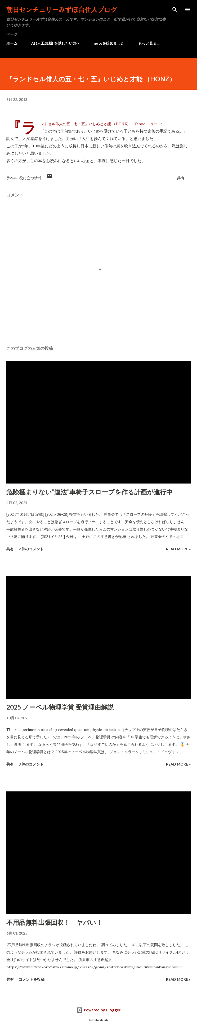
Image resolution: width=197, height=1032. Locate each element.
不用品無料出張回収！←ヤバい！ (54, 922)
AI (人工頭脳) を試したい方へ (55, 43)
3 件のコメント (31, 764)
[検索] (175, 9)
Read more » (178, 549)
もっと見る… (149, 43)
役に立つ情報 (30, 178)
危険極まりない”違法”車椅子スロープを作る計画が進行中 (89, 492)
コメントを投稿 (31, 979)
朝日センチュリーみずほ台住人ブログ (61, 9)
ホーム (11, 43)
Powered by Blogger (98, 1009)
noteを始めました (109, 43)
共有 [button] (180, 178)
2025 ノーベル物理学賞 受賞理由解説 (60, 707)
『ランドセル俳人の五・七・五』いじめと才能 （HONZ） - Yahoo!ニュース (101, 123)
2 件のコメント (31, 549)
